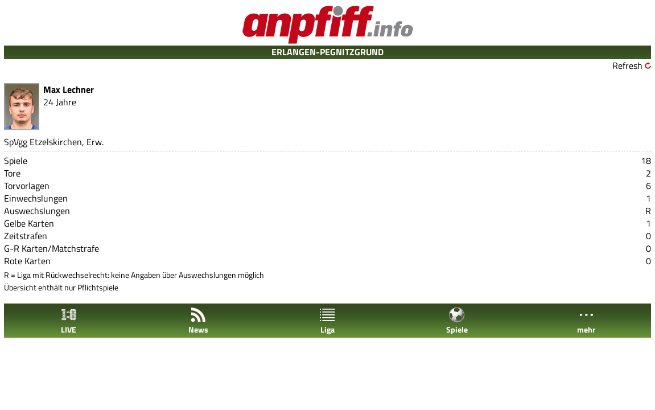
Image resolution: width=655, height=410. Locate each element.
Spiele (457, 320)
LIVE (68, 320)
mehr (586, 320)
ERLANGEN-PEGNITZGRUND (327, 52)
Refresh (627, 65)
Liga (327, 320)
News (198, 320)
